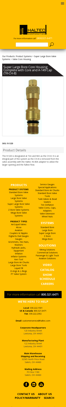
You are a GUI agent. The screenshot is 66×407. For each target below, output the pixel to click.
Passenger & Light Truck (47, 249)
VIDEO (47, 259)
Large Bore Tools (18, 259)
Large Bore (47, 224)
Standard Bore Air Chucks (47, 184)
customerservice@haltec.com (36, 314)
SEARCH (49, 392)
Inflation (19, 247)
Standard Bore (47, 221)
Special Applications (47, 181)
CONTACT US (26, 388)
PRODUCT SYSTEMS (19, 183)
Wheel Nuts (47, 210)
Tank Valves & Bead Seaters (47, 194)
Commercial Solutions (47, 246)
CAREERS (47, 278)
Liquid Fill (18, 262)
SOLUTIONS (47, 239)
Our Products (8, 50)
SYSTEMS (47, 217)
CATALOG (47, 264)
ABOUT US (45, 388)
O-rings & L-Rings (18, 265)
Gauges (18, 233)
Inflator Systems (18, 250)
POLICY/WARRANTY (27, 392)
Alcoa (18, 221)
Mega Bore (47, 233)
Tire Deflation (47, 198)
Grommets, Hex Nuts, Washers (18, 237)
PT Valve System (19, 268)
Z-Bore (47, 230)
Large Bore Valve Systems (19, 193)
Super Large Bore (47, 227)
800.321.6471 (50, 288)
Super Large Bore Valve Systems (19, 199)
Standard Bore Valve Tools (47, 188)
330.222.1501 (36, 301)
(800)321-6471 (44, 32)
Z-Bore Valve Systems (18, 203)
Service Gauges (47, 178)
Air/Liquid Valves (18, 218)
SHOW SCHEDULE (47, 271)
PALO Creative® (36, 404)
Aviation (18, 224)
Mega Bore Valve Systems (19, 208)
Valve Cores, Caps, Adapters (47, 203)
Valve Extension (47, 207)
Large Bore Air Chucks (18, 256)
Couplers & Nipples (19, 227)
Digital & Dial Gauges (19, 230)
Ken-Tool (18, 253)
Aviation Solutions (47, 252)
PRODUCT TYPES (18, 215)
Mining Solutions (47, 243)
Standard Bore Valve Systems (18, 188)
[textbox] (32, 38)
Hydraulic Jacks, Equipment (18, 243)
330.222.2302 (35, 307)
